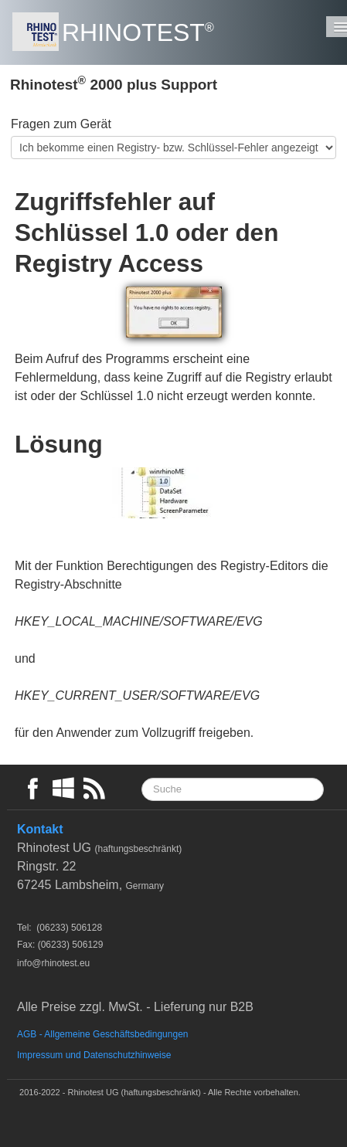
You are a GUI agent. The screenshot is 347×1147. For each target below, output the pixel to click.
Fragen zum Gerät (61, 124)
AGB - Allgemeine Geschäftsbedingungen (102, 1034)
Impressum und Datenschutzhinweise (94, 1055)
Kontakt (40, 829)
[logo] (119, 32)
